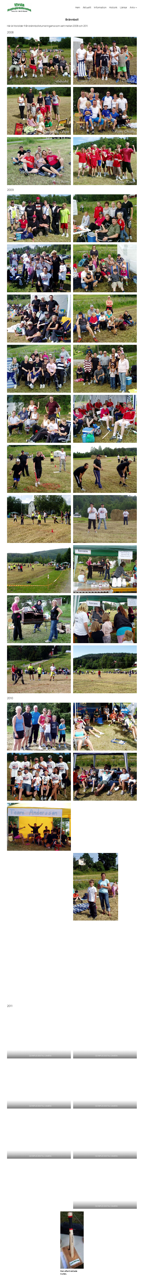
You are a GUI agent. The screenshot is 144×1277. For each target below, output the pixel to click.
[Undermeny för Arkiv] (136, 7)
